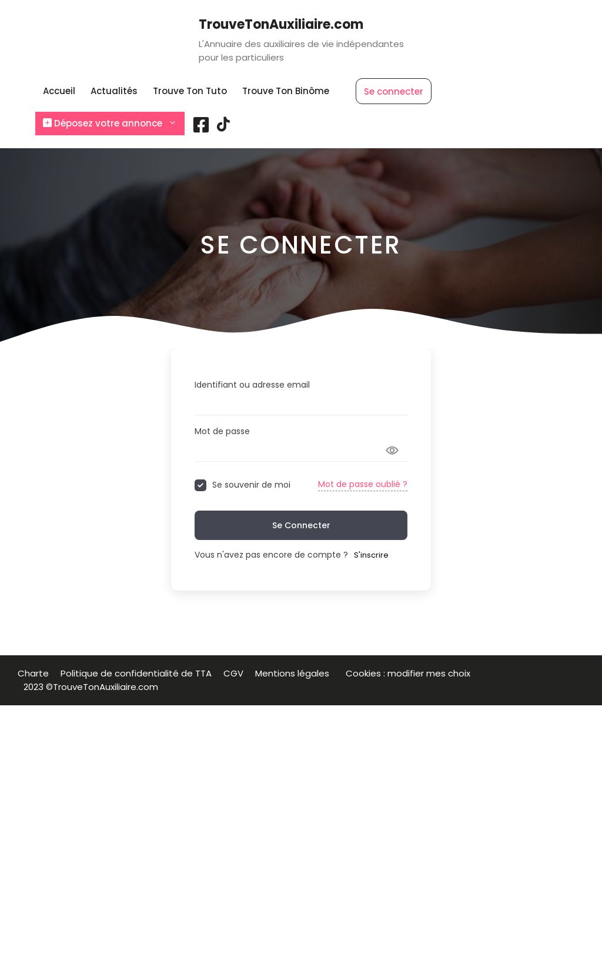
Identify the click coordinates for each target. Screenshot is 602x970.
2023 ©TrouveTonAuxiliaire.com (91, 687)
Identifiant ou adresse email (252, 385)
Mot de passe (222, 431)
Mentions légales (294, 673)
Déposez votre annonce (114, 123)
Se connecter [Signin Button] (301, 525)
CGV (233, 673)
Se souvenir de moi (251, 485)
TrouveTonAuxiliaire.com (281, 24)
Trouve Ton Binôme (285, 91)
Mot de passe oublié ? (362, 484)
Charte (33, 673)
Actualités (114, 91)
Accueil (59, 91)
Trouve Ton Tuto (190, 91)
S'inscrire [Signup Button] (371, 555)
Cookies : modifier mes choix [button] (410, 673)
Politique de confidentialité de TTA (136, 673)
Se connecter (393, 91)
